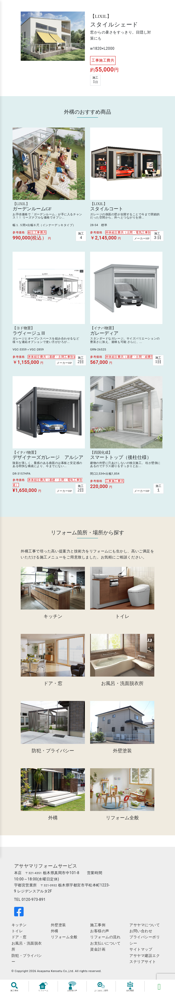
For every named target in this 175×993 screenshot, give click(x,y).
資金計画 (97, 952)
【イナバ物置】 (103, 329)
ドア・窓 (20, 939)
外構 (55, 933)
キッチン (20, 927)
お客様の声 (99, 933)
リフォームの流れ (105, 939)
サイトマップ (140, 952)
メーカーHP (141, 239)
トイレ (18, 933)
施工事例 (97, 927)
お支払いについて (105, 945)
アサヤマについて (144, 927)
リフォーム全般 (64, 939)
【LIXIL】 (101, 17)
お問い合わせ (140, 933)
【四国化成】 (101, 454)
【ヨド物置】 (24, 329)
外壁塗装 (59, 927)
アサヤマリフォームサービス (46, 868)
